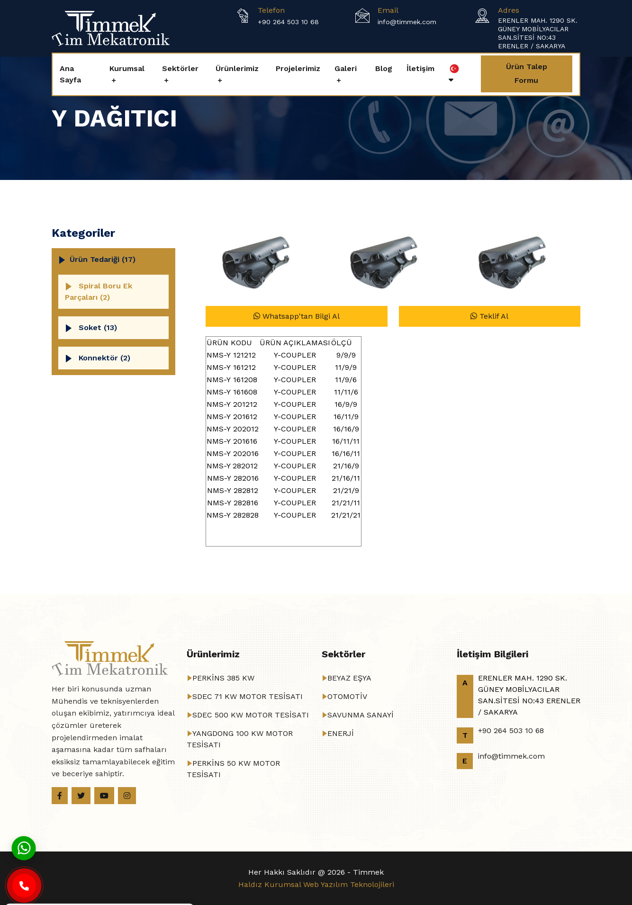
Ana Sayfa (70, 74)
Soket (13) (98, 327)
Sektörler (180, 68)
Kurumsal (126, 68)
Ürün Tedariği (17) (102, 259)
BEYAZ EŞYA (349, 677)
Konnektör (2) (104, 357)
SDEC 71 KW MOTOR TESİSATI (247, 696)
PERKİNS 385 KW (223, 677)
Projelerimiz (298, 68)
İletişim (420, 68)
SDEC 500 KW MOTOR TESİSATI (250, 714)
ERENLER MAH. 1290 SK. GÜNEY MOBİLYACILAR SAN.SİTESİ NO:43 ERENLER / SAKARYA (538, 33)
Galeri (345, 68)
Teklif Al (489, 316)
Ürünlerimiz (237, 68)
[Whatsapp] (24, 847)
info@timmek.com (407, 22)
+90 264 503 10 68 (288, 22)
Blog (383, 68)
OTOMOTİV (347, 696)
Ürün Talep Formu (526, 73)
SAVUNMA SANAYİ (360, 714)
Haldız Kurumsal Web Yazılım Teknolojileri (316, 884)
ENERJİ (340, 733)
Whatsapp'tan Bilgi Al (296, 316)
